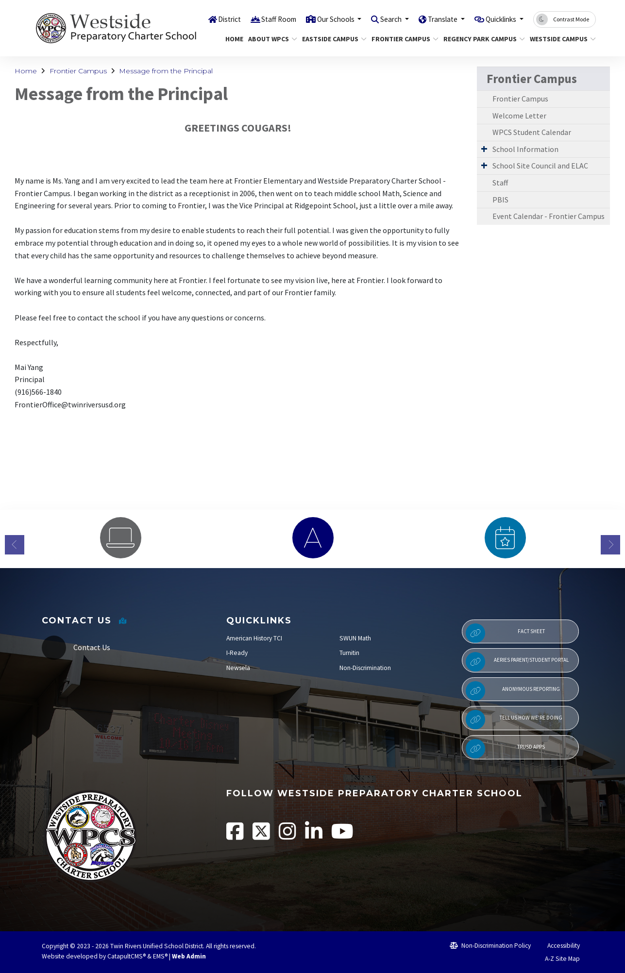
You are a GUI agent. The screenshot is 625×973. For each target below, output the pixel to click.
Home (233, 38)
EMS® (160, 956)
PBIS (500, 199)
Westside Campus (559, 38)
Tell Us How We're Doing (514, 719)
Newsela (238, 668)
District (199, 19)
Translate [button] (432, 19)
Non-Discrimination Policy (490, 945)
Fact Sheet (505, 633)
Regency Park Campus (479, 38)
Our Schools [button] (315, 19)
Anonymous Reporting (513, 691)
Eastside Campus (331, 38)
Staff (500, 182)
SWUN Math (355, 638)
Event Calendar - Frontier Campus (548, 216)
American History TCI (254, 638)
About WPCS (270, 38)
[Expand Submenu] (484, 148)
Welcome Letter (519, 115)
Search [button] (376, 19)
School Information (525, 149)
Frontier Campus (401, 38)
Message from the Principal (166, 71)
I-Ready (237, 653)
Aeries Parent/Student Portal (517, 661)
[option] (120, 537)
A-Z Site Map (557, 959)
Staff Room (252, 19)
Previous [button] (14, 544)
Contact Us (91, 647)
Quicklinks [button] (497, 19)
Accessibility (559, 945)
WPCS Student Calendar (531, 132)
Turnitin (349, 653)
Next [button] (610, 544)
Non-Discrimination (365, 668)
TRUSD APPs (505, 748)
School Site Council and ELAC (540, 165)
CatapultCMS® (126, 956)
